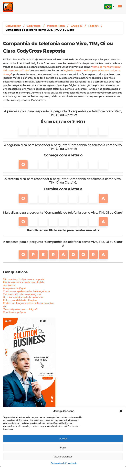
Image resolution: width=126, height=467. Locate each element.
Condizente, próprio (14, 312)
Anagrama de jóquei (14, 288)
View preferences (63, 456)
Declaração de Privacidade (64, 463)
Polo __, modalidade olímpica (20, 300)
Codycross (34, 25)
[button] (121, 411)
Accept (63, 438)
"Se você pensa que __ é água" (20, 309)
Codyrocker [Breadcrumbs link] (13, 25)
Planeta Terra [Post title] (56, 25)
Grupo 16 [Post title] (76, 25)
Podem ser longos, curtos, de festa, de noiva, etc (28, 305)
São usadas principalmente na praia (23, 279)
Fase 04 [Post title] (93, 25)
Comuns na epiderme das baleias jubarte (26, 291)
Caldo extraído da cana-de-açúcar (22, 294)
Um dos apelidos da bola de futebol (23, 297)
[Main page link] (8, 7)
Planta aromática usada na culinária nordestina (23, 284)
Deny (63, 447)
